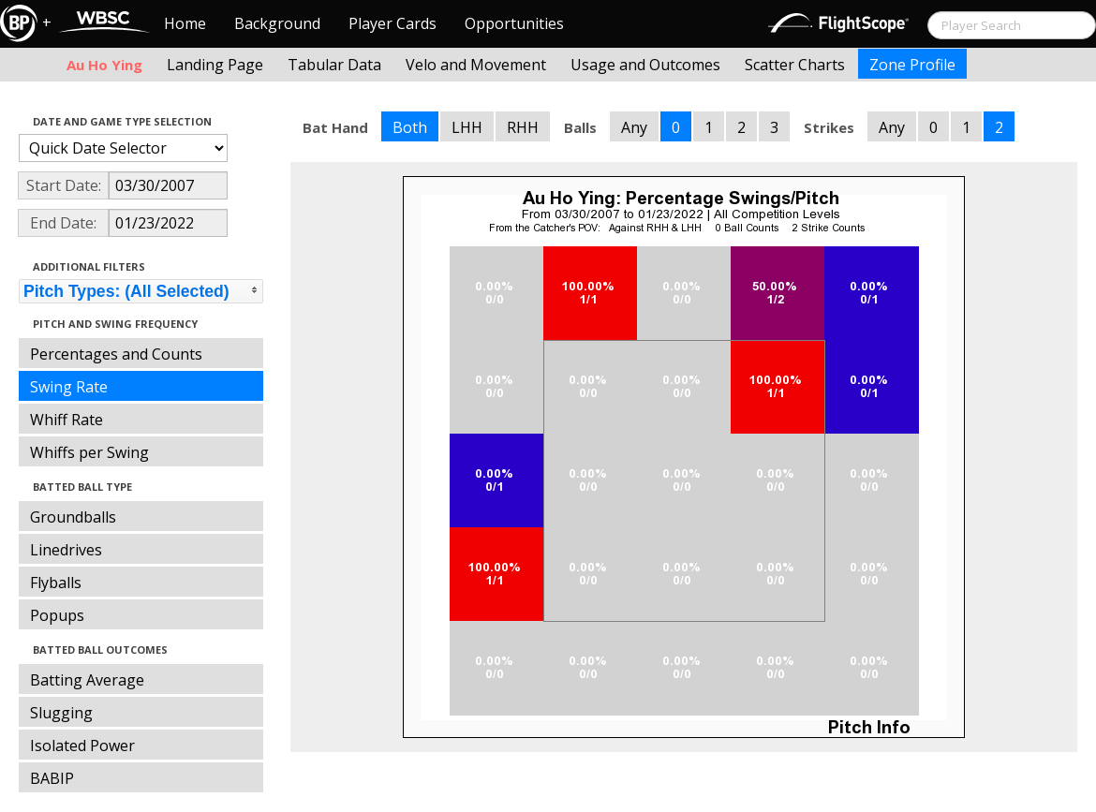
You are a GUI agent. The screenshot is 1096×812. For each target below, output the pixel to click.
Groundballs (73, 517)
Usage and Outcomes (645, 64)
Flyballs (55, 582)
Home (185, 23)
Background (277, 23)
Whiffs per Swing (89, 452)
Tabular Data (334, 64)
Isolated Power (82, 745)
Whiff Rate (66, 419)
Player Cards (392, 23)
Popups (57, 615)
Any (634, 127)
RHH (523, 127)
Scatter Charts (795, 64)
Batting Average (87, 680)
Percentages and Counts (116, 354)
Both (409, 127)
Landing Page (215, 64)
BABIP (52, 778)
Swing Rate (69, 386)
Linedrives (66, 549)
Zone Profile (912, 64)
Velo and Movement (476, 64)
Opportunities (514, 23)
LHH (467, 127)
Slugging (61, 712)
